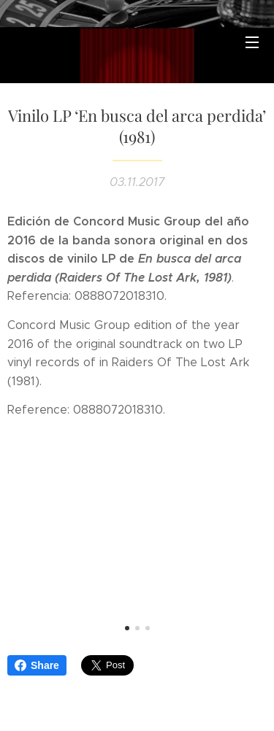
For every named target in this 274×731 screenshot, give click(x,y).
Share (37, 665)
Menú (252, 42)
